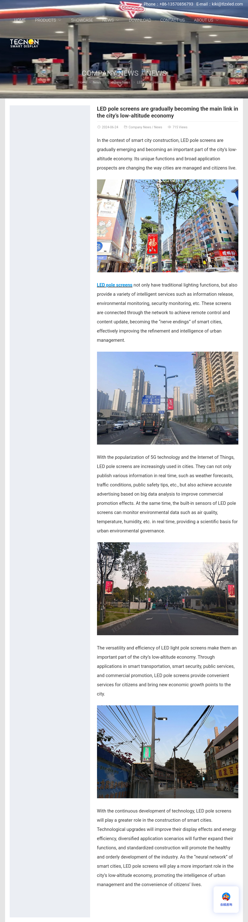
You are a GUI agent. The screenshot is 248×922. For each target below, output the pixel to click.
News (97, 82)
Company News (119, 82)
